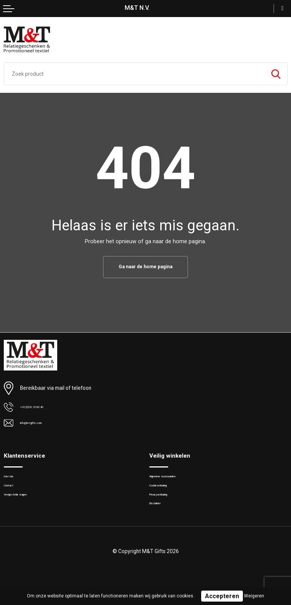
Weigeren (254, 596)
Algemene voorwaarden (175, 480)
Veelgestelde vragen (26, 504)
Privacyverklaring (167, 504)
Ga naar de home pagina (145, 267)
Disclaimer (160, 516)
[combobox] (134, 74)
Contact (12, 491)
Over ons (13, 480)
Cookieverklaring (167, 491)
